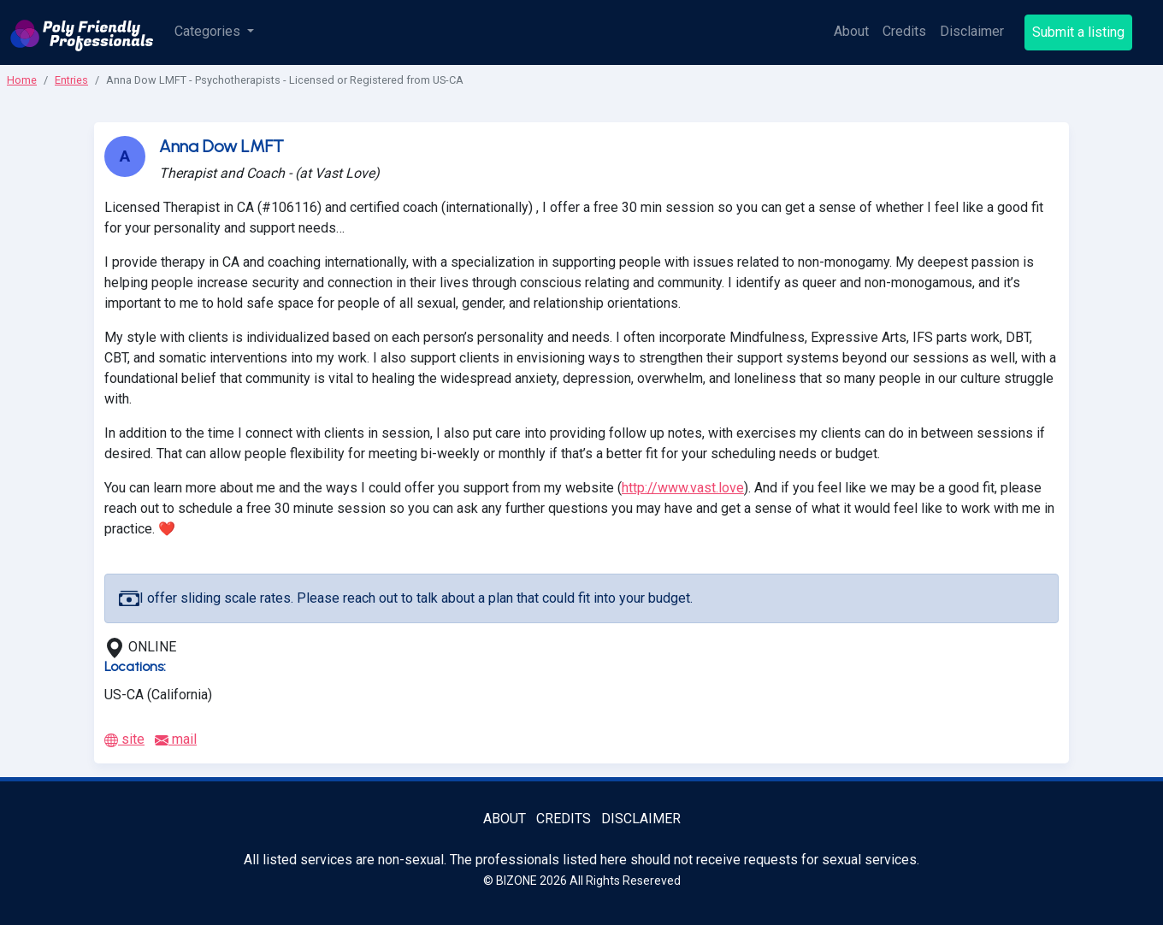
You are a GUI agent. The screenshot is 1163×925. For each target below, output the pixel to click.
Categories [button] (209, 31)
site (124, 739)
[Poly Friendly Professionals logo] (82, 32)
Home (22, 80)
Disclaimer (972, 31)
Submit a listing (1078, 32)
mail (176, 739)
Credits (904, 31)
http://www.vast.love (683, 488)
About (851, 31)
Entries (71, 80)
